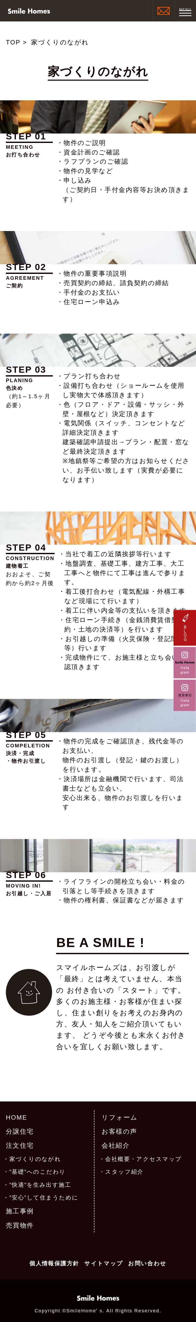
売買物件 (20, 1225)
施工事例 (20, 1211)
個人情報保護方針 (54, 1263)
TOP (13, 42)
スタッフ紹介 (124, 1172)
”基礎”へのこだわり (37, 1172)
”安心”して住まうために (44, 1198)
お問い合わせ (147, 1263)
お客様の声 (119, 1131)
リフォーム (120, 1117)
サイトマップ (103, 1263)
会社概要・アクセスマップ (143, 1159)
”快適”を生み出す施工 (40, 1185)
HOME (16, 1117)
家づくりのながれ (35, 1159)
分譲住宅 (20, 1131)
